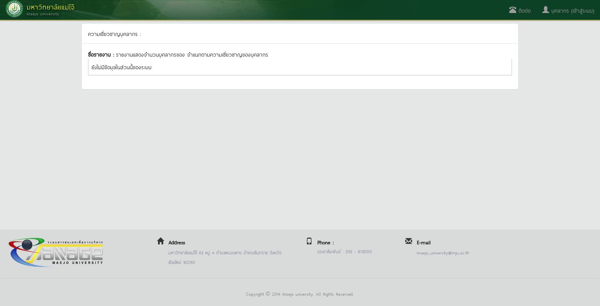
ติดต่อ (520, 10)
